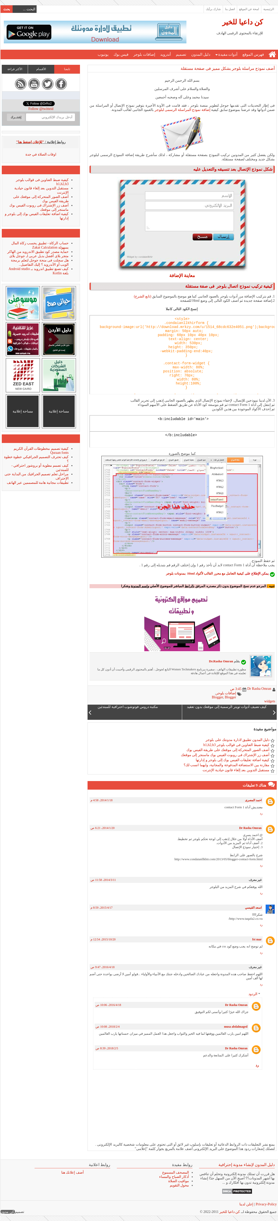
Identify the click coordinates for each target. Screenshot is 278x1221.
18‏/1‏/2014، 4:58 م (101, 800)
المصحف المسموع (175, 1172)
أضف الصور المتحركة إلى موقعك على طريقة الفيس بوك (227, 750)
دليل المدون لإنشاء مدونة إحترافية (246, 1165)
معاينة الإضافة (182, 275)
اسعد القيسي (253, 907)
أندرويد (165, 54)
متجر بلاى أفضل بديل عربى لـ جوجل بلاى (39, 256)
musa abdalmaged (235, 1026)
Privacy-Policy (265, 1204)
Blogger (217, 697)
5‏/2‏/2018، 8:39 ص (106, 1048)
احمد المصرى (253, 800)
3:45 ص (235, 689)
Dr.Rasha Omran (221, 661)
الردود (252, 994)
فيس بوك (120, 54)
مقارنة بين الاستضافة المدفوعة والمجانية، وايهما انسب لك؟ (226, 765)
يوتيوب (102, 54)
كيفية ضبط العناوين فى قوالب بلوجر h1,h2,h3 (236, 745)
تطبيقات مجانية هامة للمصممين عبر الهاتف (38, 483)
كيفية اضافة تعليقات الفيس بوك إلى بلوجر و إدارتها (232, 760)
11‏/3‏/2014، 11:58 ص (103, 880)
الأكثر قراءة (14, 69)
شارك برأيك (213, 9)
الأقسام (41, 69)
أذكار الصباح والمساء (174, 1177)
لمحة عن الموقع (249, 9)
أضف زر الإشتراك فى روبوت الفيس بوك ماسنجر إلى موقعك (225, 755)
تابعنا (67, 69)
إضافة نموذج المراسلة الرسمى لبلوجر (181, 110)
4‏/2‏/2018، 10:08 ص (107, 1026)
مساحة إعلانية (58, 411)
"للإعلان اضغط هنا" (30, 142)
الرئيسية (268, 9)
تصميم (181, 54)
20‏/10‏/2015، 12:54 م (102, 939)
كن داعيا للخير (242, 22)
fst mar (256, 939)
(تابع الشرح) (142, 296)
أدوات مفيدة (227, 54)
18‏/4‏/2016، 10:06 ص (108, 1005)
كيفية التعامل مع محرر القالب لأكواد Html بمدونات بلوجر (204, 573)
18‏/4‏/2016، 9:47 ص (102, 967)
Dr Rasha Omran (250, 828)
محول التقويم (179, 1185)
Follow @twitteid (40, 109)
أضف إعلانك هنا (72, 1172)
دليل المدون (200, 54)
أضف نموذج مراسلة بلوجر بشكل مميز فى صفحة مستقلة (227, 68)
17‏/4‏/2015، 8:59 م (101, 907)
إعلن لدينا (246, 1204)
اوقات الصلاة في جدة (40, 154)
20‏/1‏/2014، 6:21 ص (102, 828)
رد (261, 813)
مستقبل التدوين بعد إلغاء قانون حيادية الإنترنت (235, 770)
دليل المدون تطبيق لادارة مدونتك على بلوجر (237, 740)
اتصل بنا (230, 9)
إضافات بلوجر (144, 54)
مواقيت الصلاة (178, 1181)
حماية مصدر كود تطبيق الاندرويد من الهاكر (37, 252)
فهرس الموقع (253, 54)
